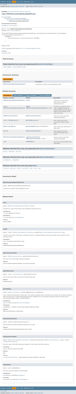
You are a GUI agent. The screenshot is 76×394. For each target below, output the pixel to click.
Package (9, 1)
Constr (16, 6)
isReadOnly (15, 160)
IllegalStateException (10, 341)
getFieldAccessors (31, 120)
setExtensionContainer (33, 137)
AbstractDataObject (47, 157)
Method (22, 6)
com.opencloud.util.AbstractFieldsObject (18, 19)
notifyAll (25, 168)
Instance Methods (31, 95)
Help (32, 1)
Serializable (13, 25)
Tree (21, 1)
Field (12, 6)
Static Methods (18, 95)
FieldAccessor (12, 120)
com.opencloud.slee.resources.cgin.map (18, 11)
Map (4, 126)
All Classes (3, 4)
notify (19, 168)
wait (31, 168)
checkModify (7, 160)
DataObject (5, 25)
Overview (3, 1)
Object (13, 126)
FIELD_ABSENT (7, 67)
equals (5, 151)
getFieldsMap (30, 126)
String (8, 126)
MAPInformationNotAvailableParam (13, 84)
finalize (6, 168)
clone (27, 100)
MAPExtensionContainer (10, 115)
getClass (12, 168)
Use (18, 1)
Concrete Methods (45, 95)
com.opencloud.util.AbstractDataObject (15, 18)
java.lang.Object (6, 17)
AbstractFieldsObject (14, 30)
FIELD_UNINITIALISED (19, 67)
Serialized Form (6, 53)
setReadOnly (29, 141)
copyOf (28, 106)
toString (18, 151)
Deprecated (27, 1)
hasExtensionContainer (33, 131)
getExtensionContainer (33, 115)
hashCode (11, 151)
